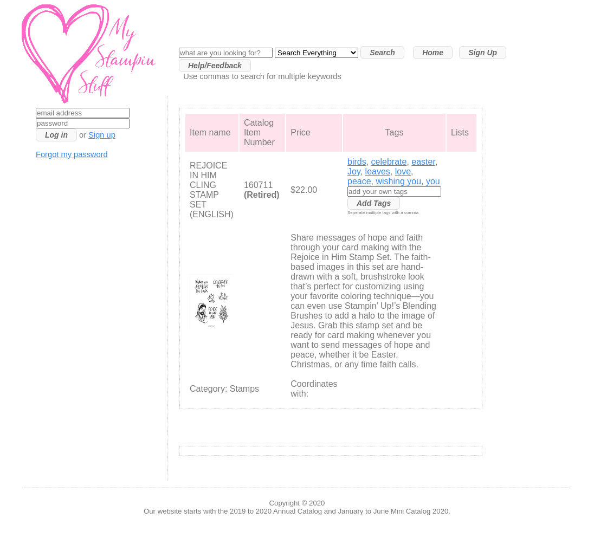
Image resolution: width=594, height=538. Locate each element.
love (403, 171)
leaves (377, 171)
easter (423, 161)
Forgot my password (72, 154)
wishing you (398, 181)
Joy (353, 171)
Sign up (101, 135)
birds (356, 161)
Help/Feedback (215, 65)
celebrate (389, 161)
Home (432, 52)
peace (359, 181)
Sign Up (482, 52)
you (433, 181)
